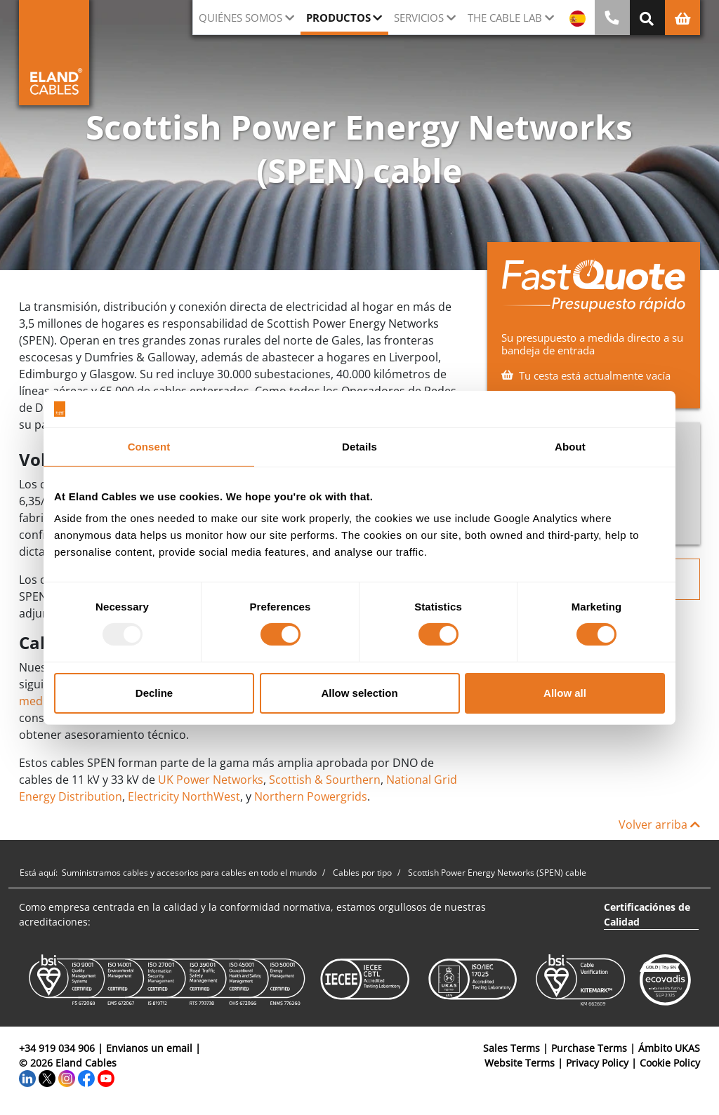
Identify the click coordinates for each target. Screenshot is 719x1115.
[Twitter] (47, 1077)
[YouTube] (106, 1077)
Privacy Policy (597, 1062)
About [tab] (570, 447)
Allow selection (359, 693)
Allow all (564, 693)
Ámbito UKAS (669, 1048)
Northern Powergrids (310, 796)
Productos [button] (338, 18)
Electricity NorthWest (184, 796)
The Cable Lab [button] (505, 18)
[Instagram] (66, 1077)
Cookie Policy (670, 1062)
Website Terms (519, 1062)
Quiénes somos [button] (240, 18)
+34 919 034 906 (57, 1048)
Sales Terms (511, 1048)
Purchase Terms (589, 1048)
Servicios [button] (419, 18)
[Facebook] (86, 1077)
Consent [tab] (149, 447)
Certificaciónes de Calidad (647, 914)
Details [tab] (359, 447)
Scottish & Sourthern (325, 779)
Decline (154, 693)
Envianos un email (149, 1048)
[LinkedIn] (27, 1077)
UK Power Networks (210, 779)
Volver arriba (659, 824)
